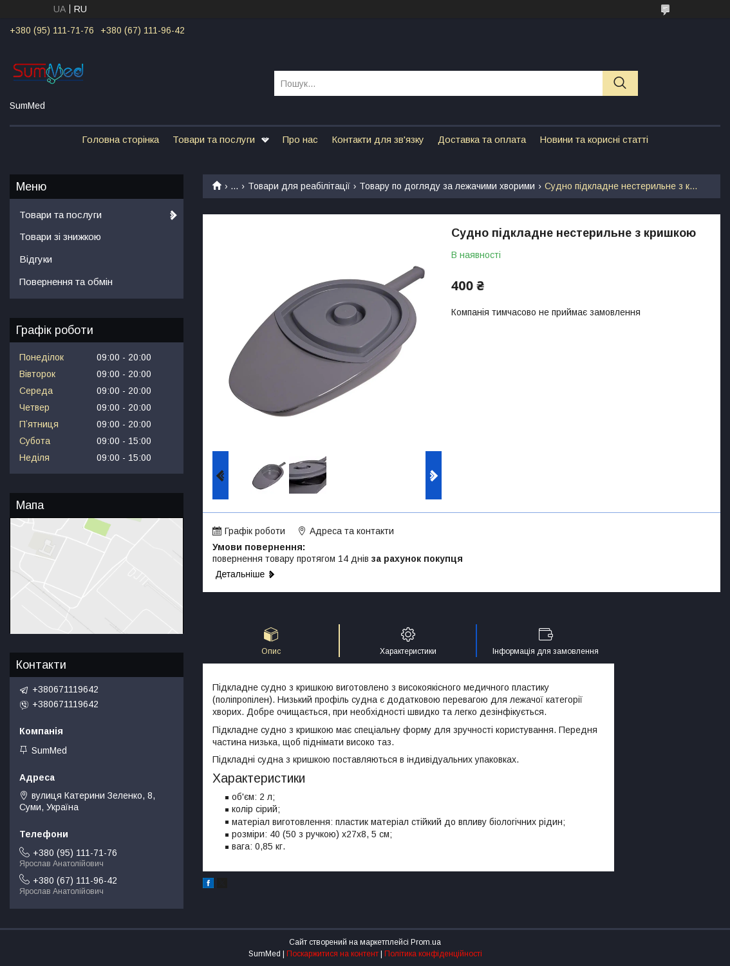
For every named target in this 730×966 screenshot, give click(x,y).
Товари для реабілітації (299, 186)
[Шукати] (620, 83)
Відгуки (35, 259)
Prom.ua (426, 942)
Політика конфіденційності (433, 953)
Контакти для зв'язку (378, 139)
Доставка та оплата (482, 139)
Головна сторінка (120, 139)
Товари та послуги (214, 139)
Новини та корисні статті (593, 139)
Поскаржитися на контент (332, 953)
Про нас (300, 139)
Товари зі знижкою (60, 236)
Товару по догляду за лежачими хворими (447, 186)
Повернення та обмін (66, 281)
